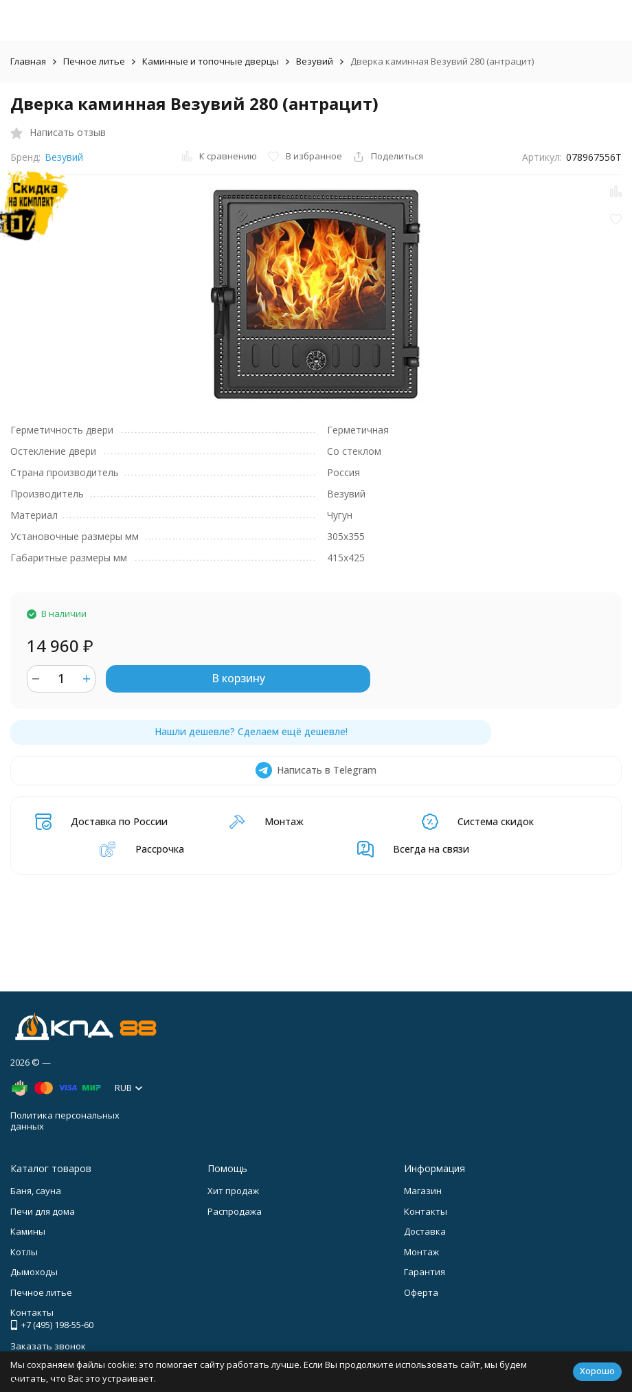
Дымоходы (34, 1272)
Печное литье (94, 61)
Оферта (421, 1292)
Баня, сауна (35, 1191)
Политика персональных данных (65, 1120)
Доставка (425, 1231)
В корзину (238, 678)
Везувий (314, 61)
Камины (27, 1231)
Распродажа (234, 1211)
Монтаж (421, 1252)
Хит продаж (233, 1191)
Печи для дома (42, 1211)
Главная (28, 61)
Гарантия (424, 1272)
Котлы (24, 1252)
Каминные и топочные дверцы (210, 61)
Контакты (425, 1211)
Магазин (423, 1191)
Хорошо (597, 1371)
